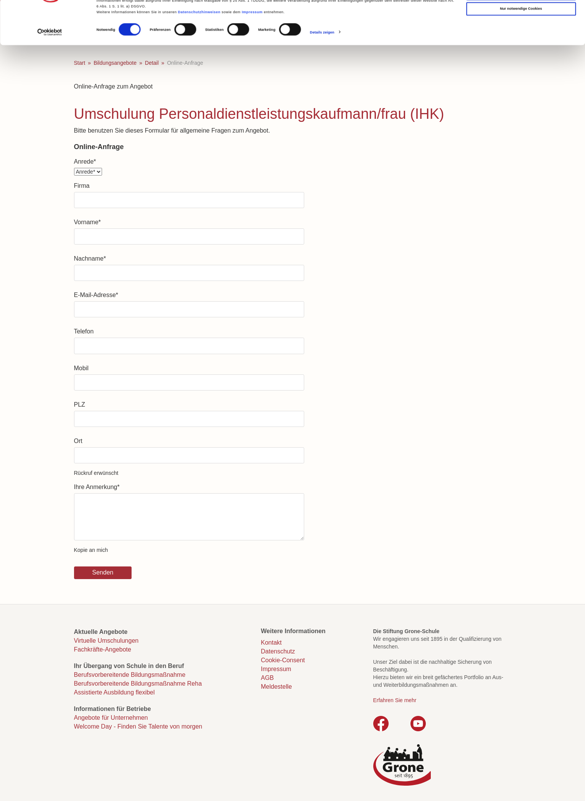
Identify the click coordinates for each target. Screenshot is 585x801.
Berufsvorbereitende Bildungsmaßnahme (130, 674)
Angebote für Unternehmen (111, 717)
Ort (78, 441)
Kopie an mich (91, 550)
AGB (267, 678)
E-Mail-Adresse (96, 295)
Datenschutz (278, 651)
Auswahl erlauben (521, 31)
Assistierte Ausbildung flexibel (114, 692)
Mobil (81, 368)
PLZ (79, 404)
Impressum (252, 49)
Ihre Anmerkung (97, 487)
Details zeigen (322, 70)
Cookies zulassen (521, 16)
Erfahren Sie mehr (395, 700)
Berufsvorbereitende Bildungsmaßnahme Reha (138, 683)
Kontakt (271, 642)
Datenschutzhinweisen (199, 49)
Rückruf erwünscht (96, 473)
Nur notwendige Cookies (521, 46)
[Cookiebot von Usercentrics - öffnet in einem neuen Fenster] (49, 70)
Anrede (85, 161)
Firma (82, 185)
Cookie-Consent (283, 660)
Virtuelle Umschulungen (106, 640)
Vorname (87, 222)
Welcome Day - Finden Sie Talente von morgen (138, 726)
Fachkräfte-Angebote (102, 649)
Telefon (84, 331)
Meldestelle (276, 686)
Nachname (90, 258)
